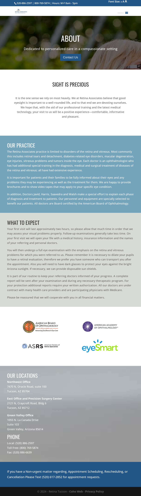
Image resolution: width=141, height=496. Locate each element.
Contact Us (70, 57)
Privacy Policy (94, 491)
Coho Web (76, 491)
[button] (121, 13)
